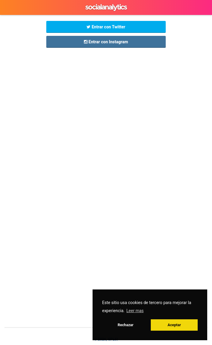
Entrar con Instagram (106, 41)
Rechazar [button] (125, 325)
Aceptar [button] (174, 325)
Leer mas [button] (135, 310)
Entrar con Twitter (106, 26)
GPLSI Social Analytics (106, 7)
